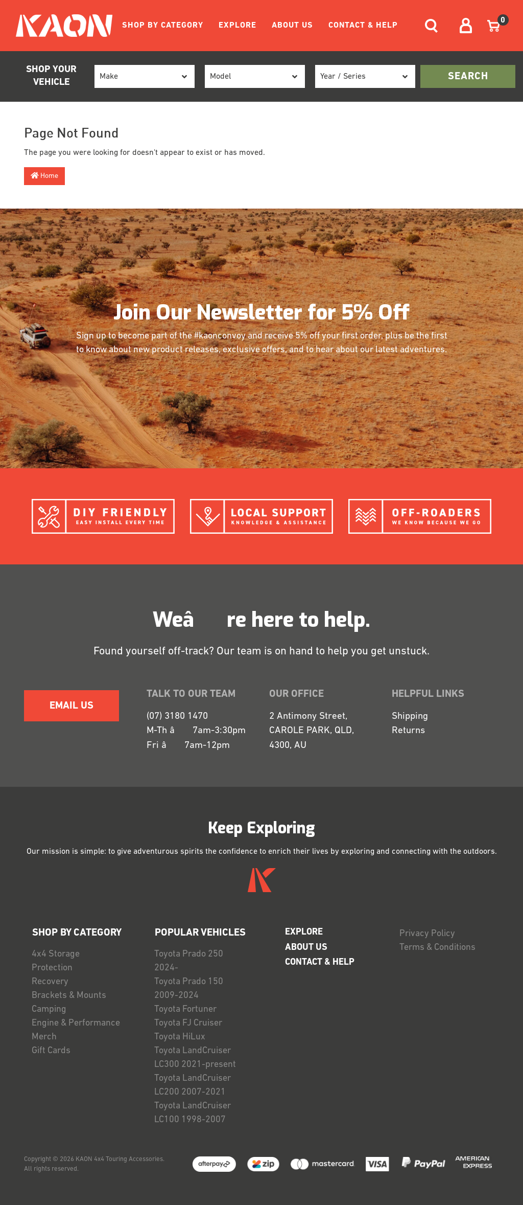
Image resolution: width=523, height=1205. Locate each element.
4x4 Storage (56, 954)
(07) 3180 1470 (177, 716)
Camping (49, 1009)
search (468, 77)
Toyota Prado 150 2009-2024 (188, 989)
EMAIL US (71, 706)
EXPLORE (237, 25)
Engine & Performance (76, 1023)
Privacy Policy (427, 934)
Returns (408, 731)
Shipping (410, 716)
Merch (44, 1037)
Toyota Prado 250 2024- (188, 961)
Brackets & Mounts (69, 996)
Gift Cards (51, 1051)
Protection (52, 968)
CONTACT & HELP (363, 25)
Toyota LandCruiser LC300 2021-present (195, 1058)
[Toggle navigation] (431, 26)
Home (44, 176)
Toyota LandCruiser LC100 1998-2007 (192, 1113)
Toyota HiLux (179, 1037)
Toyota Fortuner (185, 1009)
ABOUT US (292, 25)
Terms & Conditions (437, 947)
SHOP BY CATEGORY (162, 25)
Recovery (50, 982)
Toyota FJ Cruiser (188, 1023)
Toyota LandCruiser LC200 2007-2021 (192, 1085)
